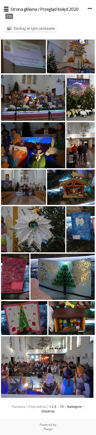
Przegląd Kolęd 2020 (59, 9)
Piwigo (48, 429)
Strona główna (23, 9)
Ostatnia (48, 411)
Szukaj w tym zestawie (34, 28)
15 (61, 406)
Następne (74, 406)
